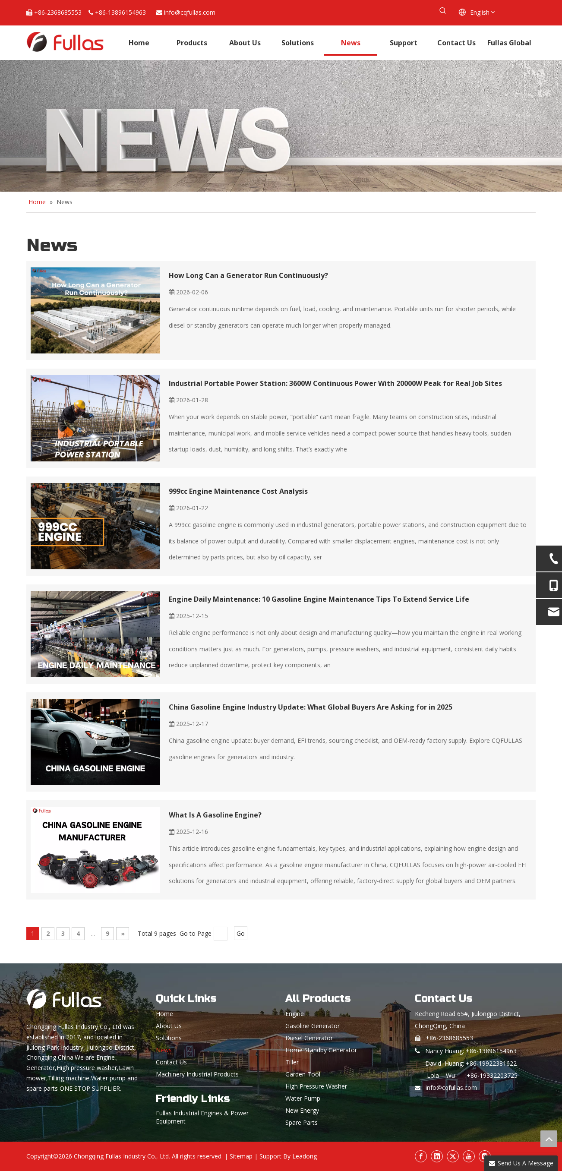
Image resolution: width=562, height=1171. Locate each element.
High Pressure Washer (316, 1086)
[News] (281, 126)
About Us (169, 1026)
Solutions (169, 1038)
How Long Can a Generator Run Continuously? (248, 275)
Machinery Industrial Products (197, 1074)
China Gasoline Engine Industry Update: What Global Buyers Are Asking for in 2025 (310, 707)
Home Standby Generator (321, 1050)
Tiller (292, 1062)
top (548, 1138)
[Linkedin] (437, 1156)
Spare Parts (301, 1122)
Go (241, 933)
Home (164, 1014)
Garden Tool (302, 1074)
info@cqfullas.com (189, 12)
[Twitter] (453, 1156)
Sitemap (241, 1156)
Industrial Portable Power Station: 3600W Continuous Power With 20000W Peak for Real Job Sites (335, 383)
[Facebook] (421, 1156)
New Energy (302, 1110)
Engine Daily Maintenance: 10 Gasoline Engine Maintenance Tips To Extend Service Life (319, 599)
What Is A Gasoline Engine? (215, 815)
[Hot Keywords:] (442, 10)
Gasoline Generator (312, 1026)
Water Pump (302, 1098)
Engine (294, 1014)
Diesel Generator (309, 1038)
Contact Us (171, 1062)
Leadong (304, 1156)
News (164, 1050)
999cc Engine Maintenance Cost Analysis (238, 491)
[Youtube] (469, 1156)
